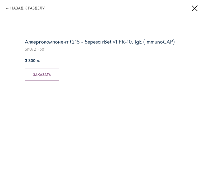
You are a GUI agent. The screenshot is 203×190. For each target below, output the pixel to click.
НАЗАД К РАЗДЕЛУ (27, 8)
